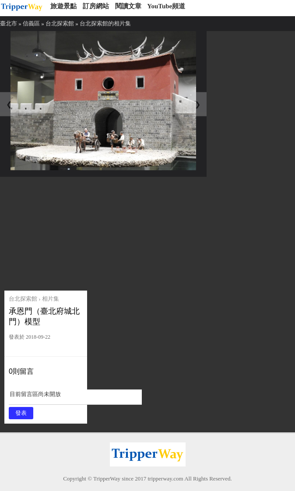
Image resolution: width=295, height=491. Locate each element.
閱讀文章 (128, 6)
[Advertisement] (71, 231)
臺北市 (8, 23)
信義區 (31, 23)
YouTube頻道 (166, 6)
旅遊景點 (63, 6)
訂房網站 (96, 6)
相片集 (50, 298)
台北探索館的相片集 (105, 23)
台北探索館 (60, 23)
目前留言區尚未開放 (75, 397)
